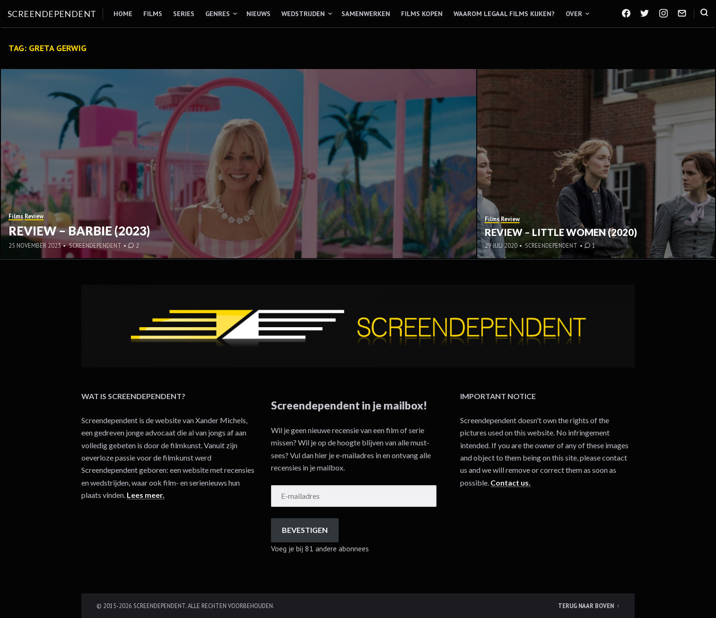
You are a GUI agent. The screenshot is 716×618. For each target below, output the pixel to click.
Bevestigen (305, 529)
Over (574, 13)
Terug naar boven (586, 605)
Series (183, 13)
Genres (217, 13)
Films (152, 13)
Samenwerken (365, 13)
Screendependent (52, 14)
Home (123, 13)
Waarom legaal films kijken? (504, 13)
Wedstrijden (303, 13)
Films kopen (422, 13)
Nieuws (258, 13)
